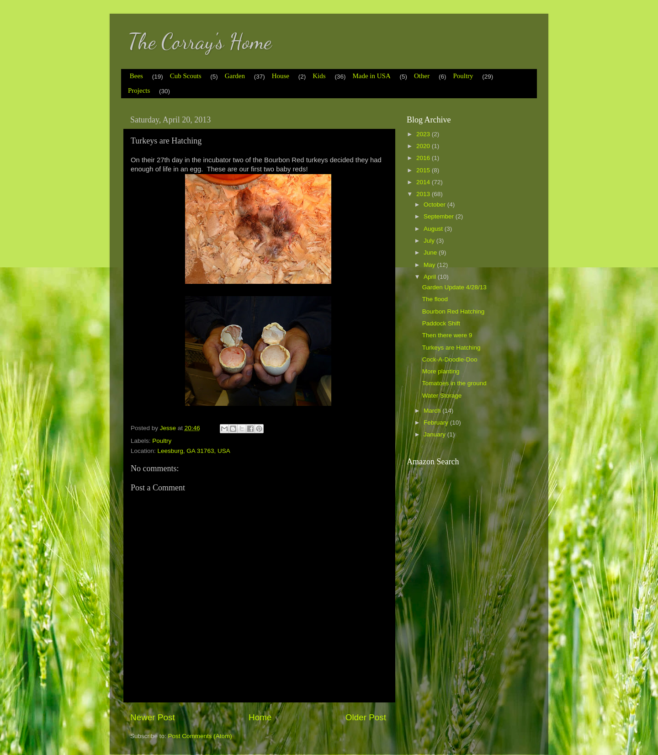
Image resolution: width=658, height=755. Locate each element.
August (434, 228)
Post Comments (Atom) (200, 736)
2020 (424, 146)
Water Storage (442, 395)
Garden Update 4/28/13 (454, 287)
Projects (139, 90)
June (431, 252)
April (431, 276)
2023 (424, 134)
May (430, 264)
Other (422, 76)
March (433, 410)
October (435, 204)
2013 (424, 194)
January (435, 434)
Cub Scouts (186, 76)
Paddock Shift (441, 323)
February (437, 422)
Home (260, 717)
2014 (424, 182)
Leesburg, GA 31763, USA (194, 450)
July (430, 240)
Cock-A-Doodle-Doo (450, 359)
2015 (424, 170)
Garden (235, 76)
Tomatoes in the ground (454, 383)
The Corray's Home (199, 41)
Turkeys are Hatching (451, 347)
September (440, 216)
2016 (424, 157)
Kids (319, 76)
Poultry (463, 76)
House (280, 76)
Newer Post (152, 717)
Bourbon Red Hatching (453, 311)
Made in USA (371, 76)
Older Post (365, 717)
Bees (136, 76)
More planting (441, 371)
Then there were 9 (447, 335)
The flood (435, 299)
